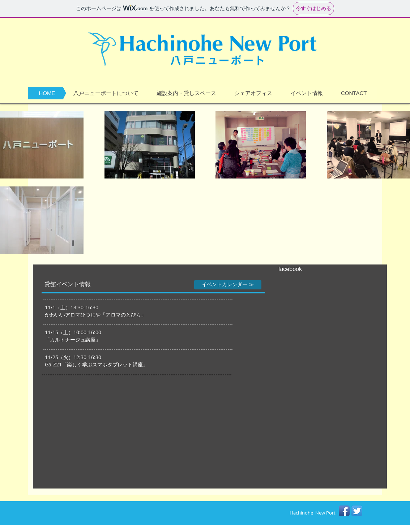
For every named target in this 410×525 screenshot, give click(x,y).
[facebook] (301, 269)
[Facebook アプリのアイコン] (344, 510)
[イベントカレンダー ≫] (227, 284)
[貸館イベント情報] (67, 284)
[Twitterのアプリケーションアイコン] (356, 510)
